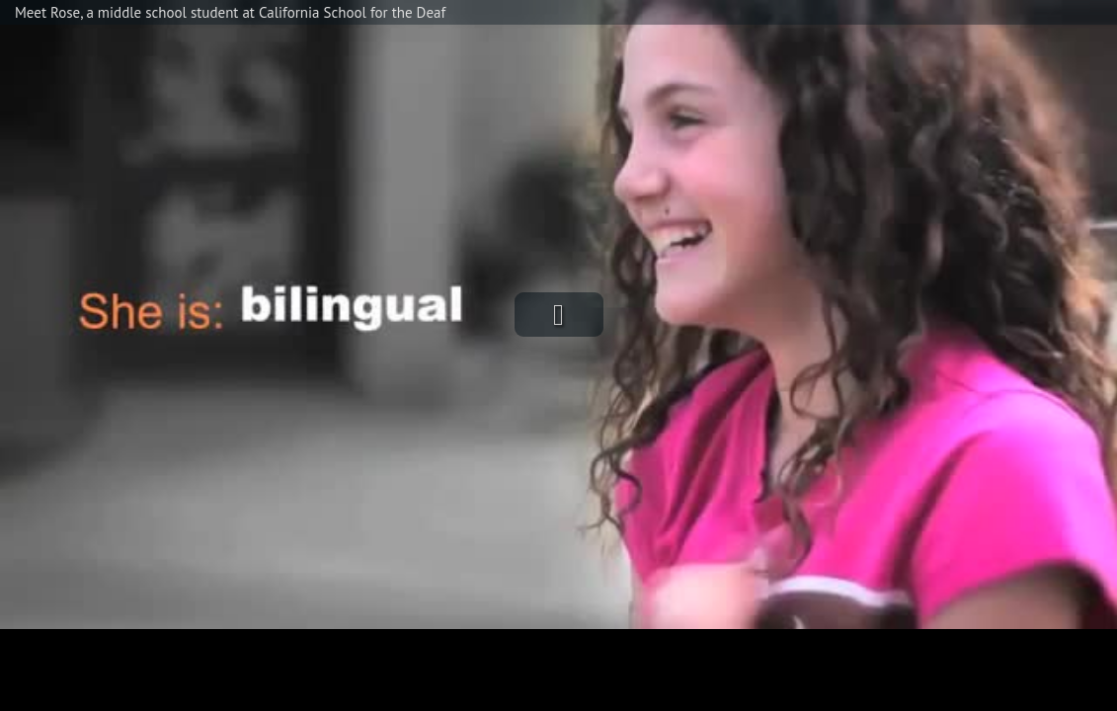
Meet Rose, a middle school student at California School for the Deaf (230, 12)
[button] (559, 314)
